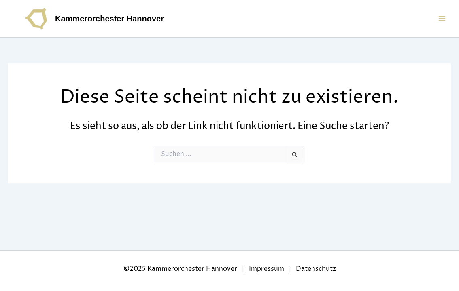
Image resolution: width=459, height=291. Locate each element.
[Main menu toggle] (442, 18)
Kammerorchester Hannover (109, 18)
